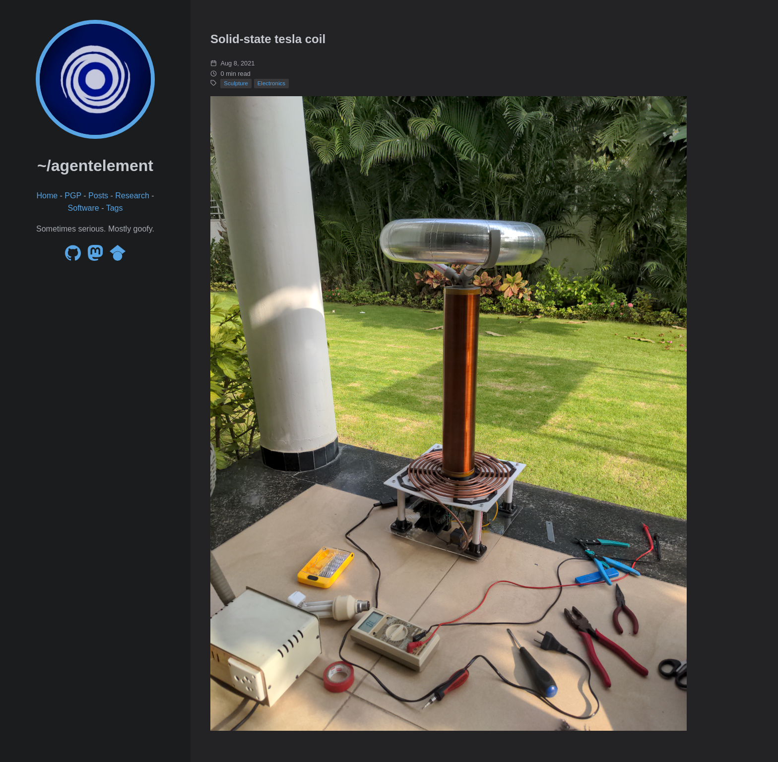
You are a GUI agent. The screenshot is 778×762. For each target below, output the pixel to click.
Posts (98, 195)
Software (83, 208)
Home (47, 195)
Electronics (271, 83)
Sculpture (236, 83)
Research (132, 195)
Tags (114, 208)
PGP (73, 195)
